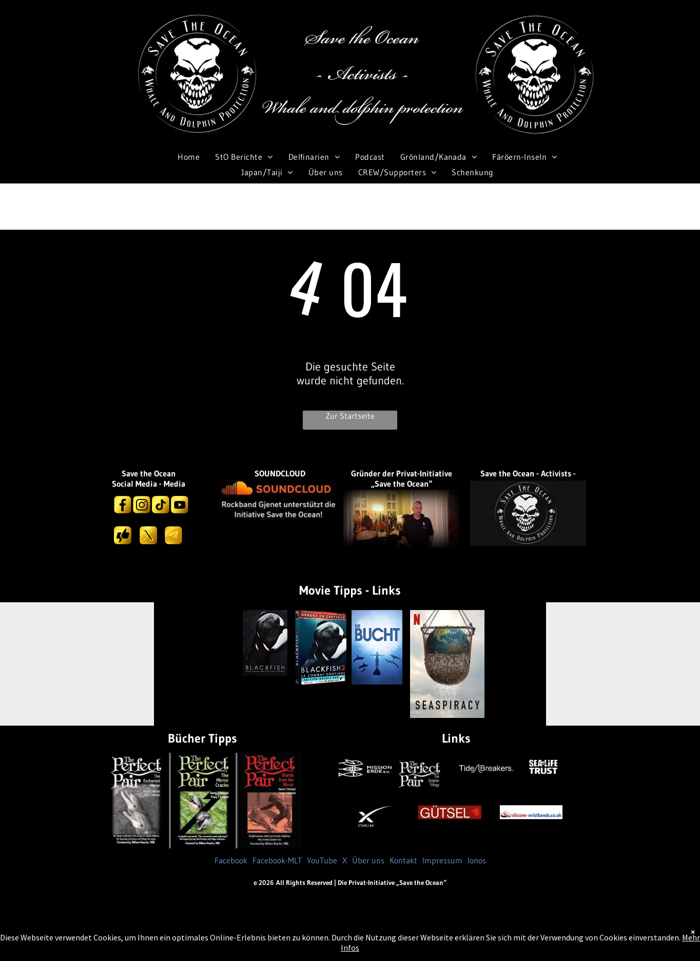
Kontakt (403, 860)
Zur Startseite (350, 416)
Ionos (477, 860)
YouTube (322, 860)
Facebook (231, 860)
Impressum (442, 860)
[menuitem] (188, 156)
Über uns (368, 860)
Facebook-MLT (277, 860)
